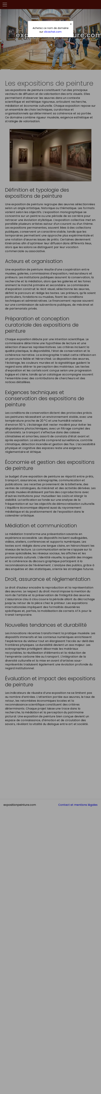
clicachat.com (53, 31)
